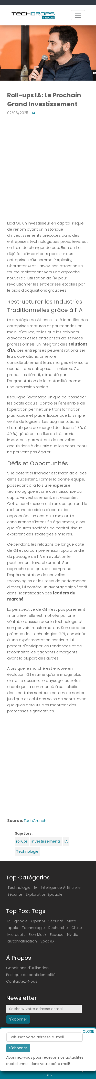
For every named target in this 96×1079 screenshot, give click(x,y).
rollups (22, 841)
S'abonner (18, 1062)
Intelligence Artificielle (61, 887)
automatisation (22, 941)
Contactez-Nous (21, 981)
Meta (71, 921)
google (21, 921)
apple (12, 927)
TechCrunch (35, 820)
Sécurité (14, 894)
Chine (76, 927)
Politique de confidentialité (31, 974)
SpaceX (47, 941)
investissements (46, 841)
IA (33, 112)
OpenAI (38, 921)
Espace (56, 934)
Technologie (27, 851)
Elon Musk (37, 934)
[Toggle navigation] (78, 15)
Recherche (58, 927)
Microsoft (16, 934)
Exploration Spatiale (44, 894)
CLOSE (88, 1045)
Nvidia (72, 934)
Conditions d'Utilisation (27, 967)
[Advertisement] (48, 169)
